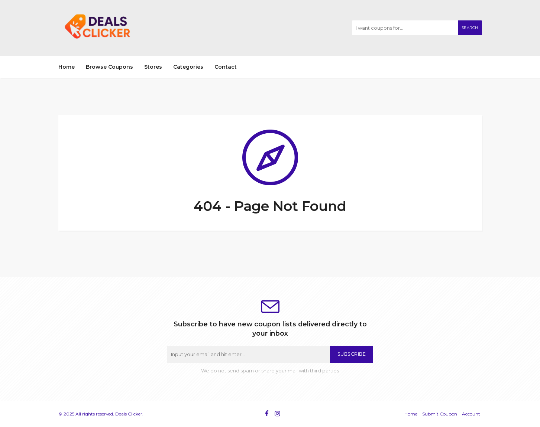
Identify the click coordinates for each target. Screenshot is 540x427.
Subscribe (351, 354)
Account (471, 414)
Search (470, 27)
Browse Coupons (109, 66)
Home (66, 66)
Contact (225, 66)
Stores (153, 66)
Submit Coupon (439, 414)
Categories (188, 66)
